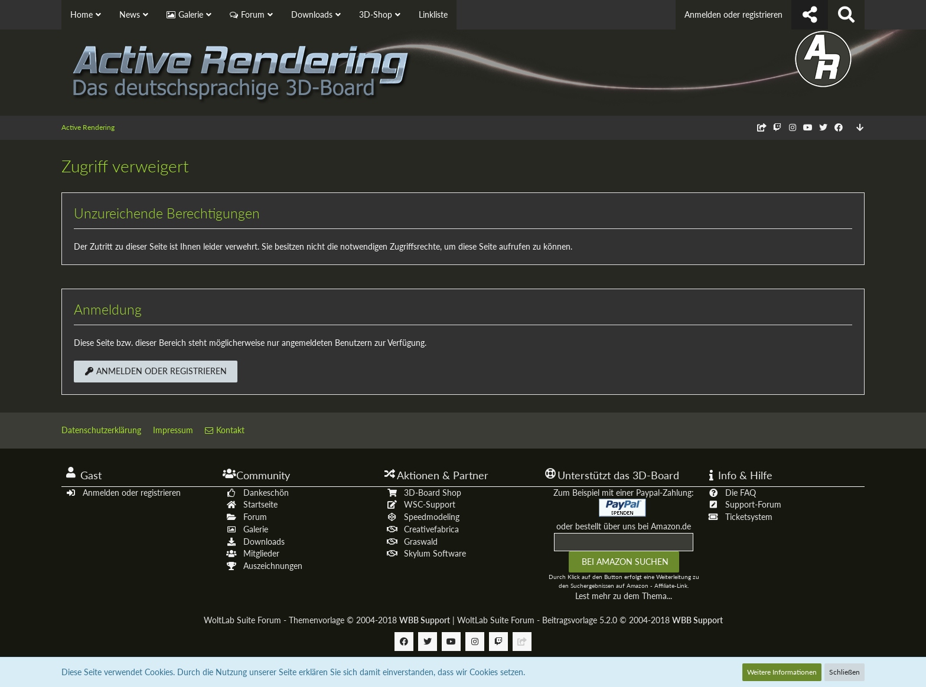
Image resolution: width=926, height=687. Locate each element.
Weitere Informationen (782, 672)
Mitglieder (261, 553)
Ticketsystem (748, 517)
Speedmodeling (431, 517)
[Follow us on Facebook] (838, 127)
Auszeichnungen (272, 566)
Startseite (260, 504)
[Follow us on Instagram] (792, 127)
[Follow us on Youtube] (808, 127)
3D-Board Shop (432, 493)
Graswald (421, 541)
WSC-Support (429, 504)
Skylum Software (435, 553)
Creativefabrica (431, 529)
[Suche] (846, 15)
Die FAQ (740, 493)
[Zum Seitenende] (860, 128)
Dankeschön (266, 493)
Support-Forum (753, 504)
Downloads (264, 541)
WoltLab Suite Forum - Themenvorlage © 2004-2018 (327, 620)
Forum (255, 517)
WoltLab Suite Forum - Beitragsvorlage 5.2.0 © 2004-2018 (590, 620)
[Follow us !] (809, 15)
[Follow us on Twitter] (823, 127)
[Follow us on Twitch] (777, 127)
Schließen (844, 672)
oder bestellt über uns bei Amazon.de (623, 526)
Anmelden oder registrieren (733, 14)
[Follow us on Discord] (762, 127)
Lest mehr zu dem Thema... (623, 596)
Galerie (255, 529)
